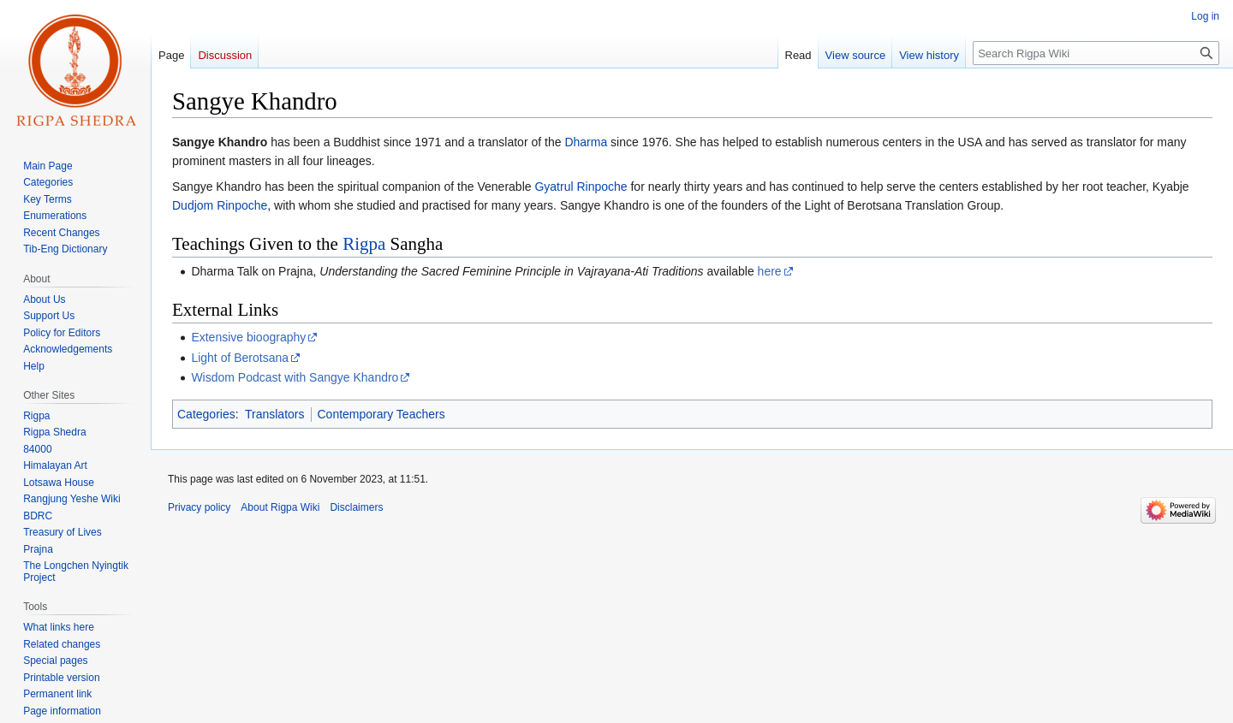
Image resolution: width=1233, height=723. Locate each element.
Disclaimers (356, 507)
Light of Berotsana (240, 357)
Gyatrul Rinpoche (580, 186)
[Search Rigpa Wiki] (1096, 53)
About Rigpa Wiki (280, 507)
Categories (206, 414)
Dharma (585, 142)
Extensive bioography (248, 337)
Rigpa (363, 244)
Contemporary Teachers (381, 414)
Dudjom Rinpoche (219, 205)
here (770, 271)
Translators (275, 414)
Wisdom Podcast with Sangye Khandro (294, 377)
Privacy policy (199, 507)
